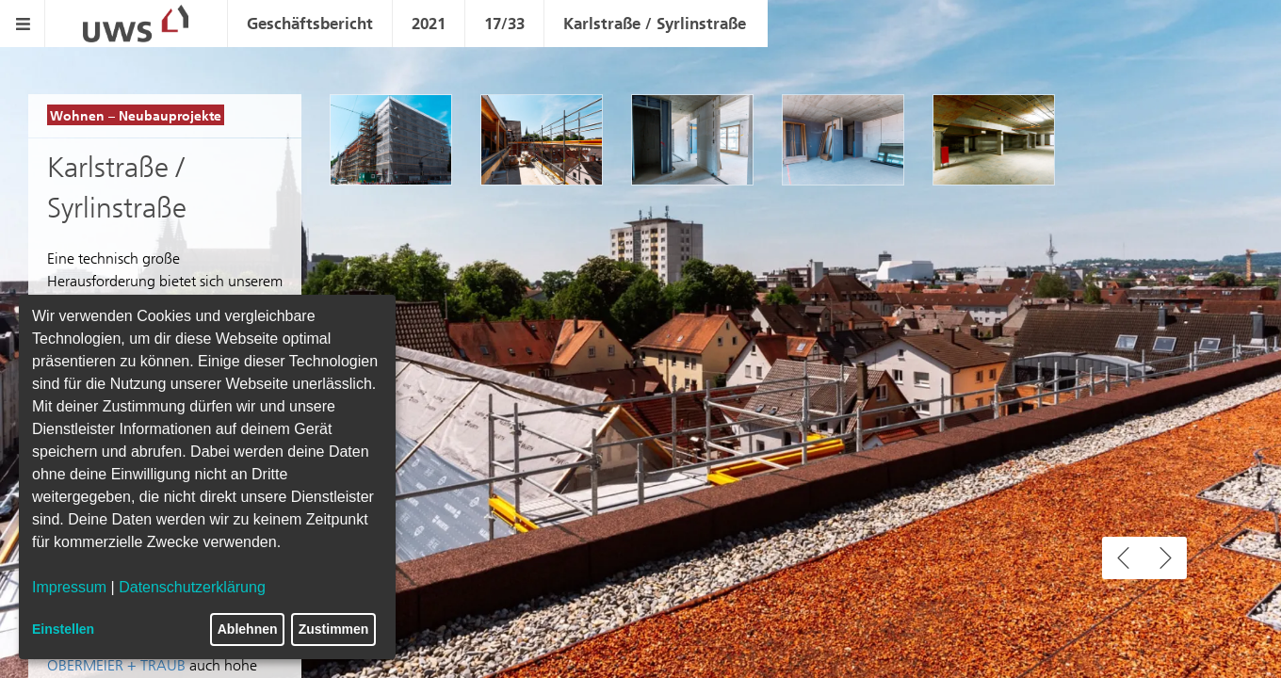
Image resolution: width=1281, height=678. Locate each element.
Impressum (69, 587)
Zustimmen (334, 629)
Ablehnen (248, 629)
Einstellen (63, 629)
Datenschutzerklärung (192, 587)
